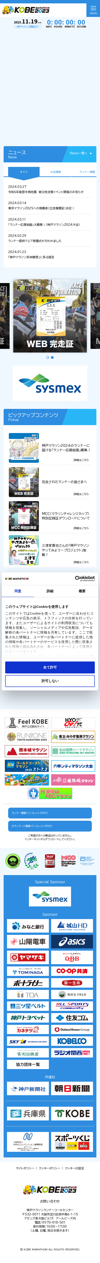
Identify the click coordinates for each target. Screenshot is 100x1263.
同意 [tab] (17, 591)
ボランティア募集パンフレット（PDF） (32, 826)
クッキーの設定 (74, 1168)
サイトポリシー (25, 1168)
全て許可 (50, 667)
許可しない (50, 681)
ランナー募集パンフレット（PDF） (30, 813)
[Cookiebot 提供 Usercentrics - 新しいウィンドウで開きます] (75, 579)
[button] (47, 357)
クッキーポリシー (49, 1168)
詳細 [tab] (50, 591)
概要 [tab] (82, 591)
